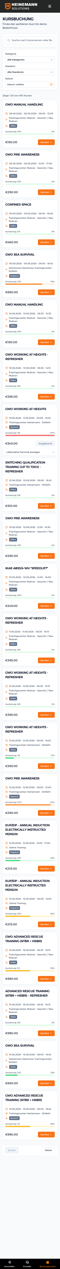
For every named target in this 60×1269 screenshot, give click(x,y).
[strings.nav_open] (50, 6)
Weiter (48, 1150)
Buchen (46, 142)
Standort (10, 66)
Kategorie (10, 53)
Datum (9, 78)
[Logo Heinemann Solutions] (21, 6)
